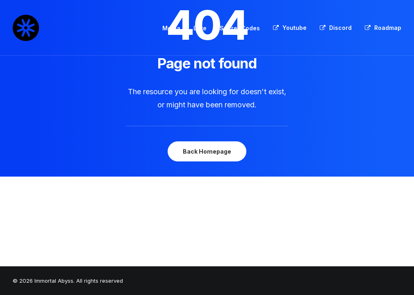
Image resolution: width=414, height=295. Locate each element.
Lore (200, 28)
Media (171, 28)
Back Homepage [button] (207, 151)
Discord (340, 27)
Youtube (294, 27)
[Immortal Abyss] (26, 28)
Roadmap (387, 27)
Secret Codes (240, 28)
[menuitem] (174, 28)
